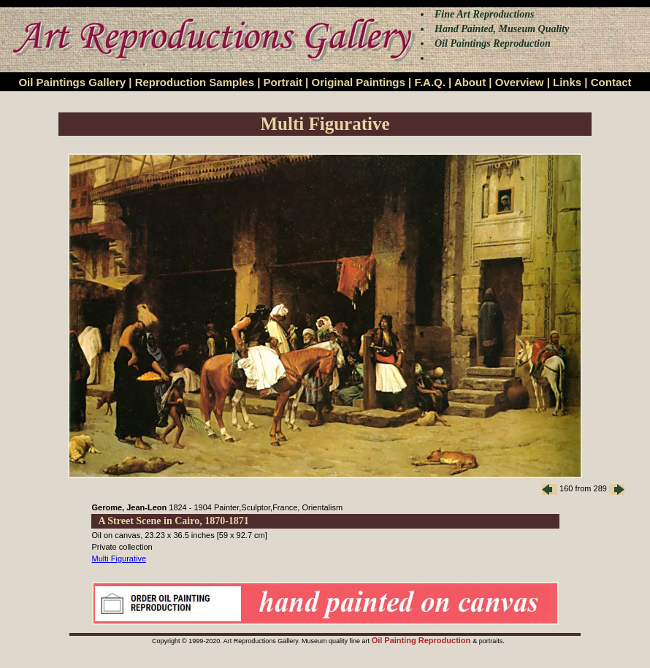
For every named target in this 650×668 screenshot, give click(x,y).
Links (567, 82)
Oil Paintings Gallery (72, 82)
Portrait (283, 82)
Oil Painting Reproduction (422, 640)
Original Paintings (358, 82)
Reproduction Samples (194, 82)
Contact (611, 82)
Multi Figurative (119, 558)
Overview (519, 82)
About (470, 82)
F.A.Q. (430, 82)
